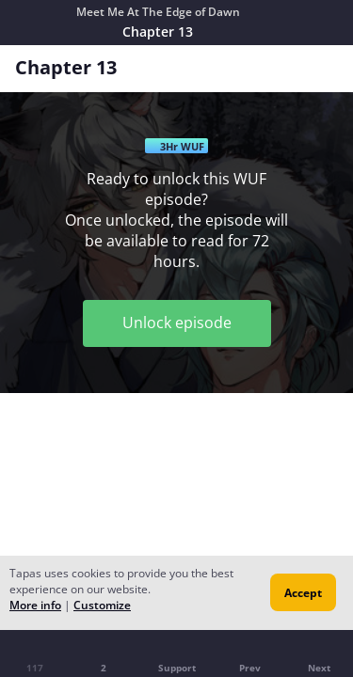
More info (35, 605)
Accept (303, 593)
